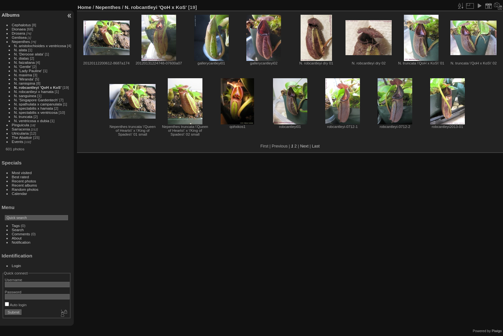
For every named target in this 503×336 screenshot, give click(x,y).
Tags (16, 225)
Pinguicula (20, 125)
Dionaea (19, 29)
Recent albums (24, 185)
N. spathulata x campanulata (38, 104)
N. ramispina (24, 83)
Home (84, 7)
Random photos (25, 189)
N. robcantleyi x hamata (34, 91)
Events (17, 141)
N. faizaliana (24, 62)
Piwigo (497, 331)
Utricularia (20, 133)
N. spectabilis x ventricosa (36, 112)
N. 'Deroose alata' (29, 54)
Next (304, 146)
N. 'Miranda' (24, 79)
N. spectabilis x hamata (33, 108)
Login (16, 266)
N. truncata (23, 116)
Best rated (20, 177)
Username (13, 280)
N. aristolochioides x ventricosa (40, 46)
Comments (21, 234)
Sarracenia (21, 129)
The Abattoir (22, 137)
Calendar (19, 193)
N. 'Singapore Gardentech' (36, 100)
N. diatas (21, 58)
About (17, 238)
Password (13, 292)
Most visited (22, 173)
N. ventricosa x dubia (31, 121)
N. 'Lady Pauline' (28, 71)
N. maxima (23, 75)
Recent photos (24, 181)
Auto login (16, 305)
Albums (11, 15)
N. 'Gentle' (22, 66)
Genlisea (19, 37)
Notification (21, 242)
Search (18, 230)
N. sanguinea (25, 96)
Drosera (18, 33)
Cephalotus (21, 25)
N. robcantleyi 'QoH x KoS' (38, 87)
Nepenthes (21, 41)
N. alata (20, 50)
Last (316, 146)
